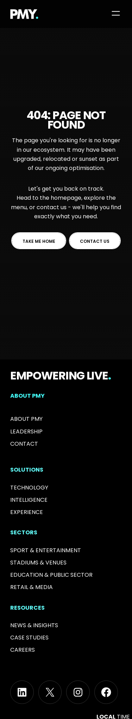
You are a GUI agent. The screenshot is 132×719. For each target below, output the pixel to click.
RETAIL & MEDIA (31, 587)
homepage (66, 198)
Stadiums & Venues (38, 563)
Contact (24, 444)
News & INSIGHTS (34, 625)
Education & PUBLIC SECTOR (51, 575)
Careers (22, 650)
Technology (29, 488)
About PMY (26, 419)
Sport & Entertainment (45, 550)
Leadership (26, 431)
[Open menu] (116, 13)
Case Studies (29, 638)
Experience (26, 512)
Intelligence (29, 500)
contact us (52, 207)
